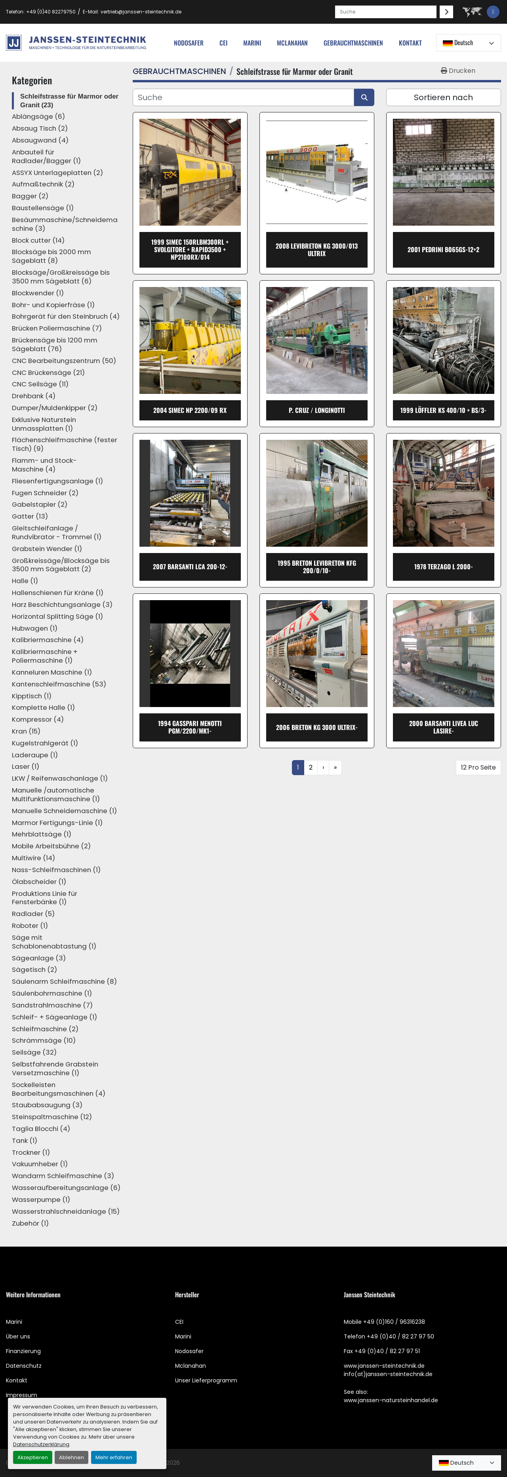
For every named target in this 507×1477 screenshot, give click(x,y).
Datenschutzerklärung (41, 1444)
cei (223, 43)
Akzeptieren (32, 1457)
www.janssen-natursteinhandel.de (391, 1400)
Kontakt (410, 43)
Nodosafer (189, 1351)
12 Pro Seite (478, 767)
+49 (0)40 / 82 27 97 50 (400, 1336)
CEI (179, 1322)
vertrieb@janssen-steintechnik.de (141, 11)
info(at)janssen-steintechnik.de (388, 1374)
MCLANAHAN (292, 43)
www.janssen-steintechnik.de (384, 1366)
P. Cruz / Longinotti (317, 410)
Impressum (21, 1395)
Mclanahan (190, 1366)
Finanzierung (23, 1351)
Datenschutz (24, 1366)
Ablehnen (71, 1457)
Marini (252, 43)
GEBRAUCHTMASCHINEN (353, 43)
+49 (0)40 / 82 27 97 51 (387, 1351)
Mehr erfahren (113, 1457)
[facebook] (493, 12)
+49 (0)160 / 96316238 (394, 1322)
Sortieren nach (443, 97)
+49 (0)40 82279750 (51, 11)
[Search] (385, 12)
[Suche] (243, 97)
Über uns (18, 1336)
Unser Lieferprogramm (206, 1380)
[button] (353, 43)
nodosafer (189, 43)
